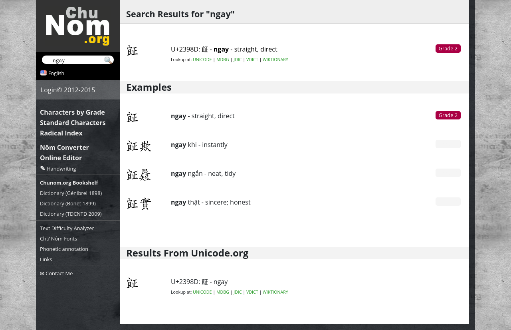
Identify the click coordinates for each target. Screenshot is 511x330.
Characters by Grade (72, 112)
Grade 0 (448, 143)
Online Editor (61, 157)
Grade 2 (448, 115)
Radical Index (61, 133)
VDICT (252, 59)
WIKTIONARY (275, 59)
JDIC (238, 59)
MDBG (222, 59)
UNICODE (202, 59)
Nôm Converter (64, 147)
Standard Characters (72, 122)
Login (49, 89)
